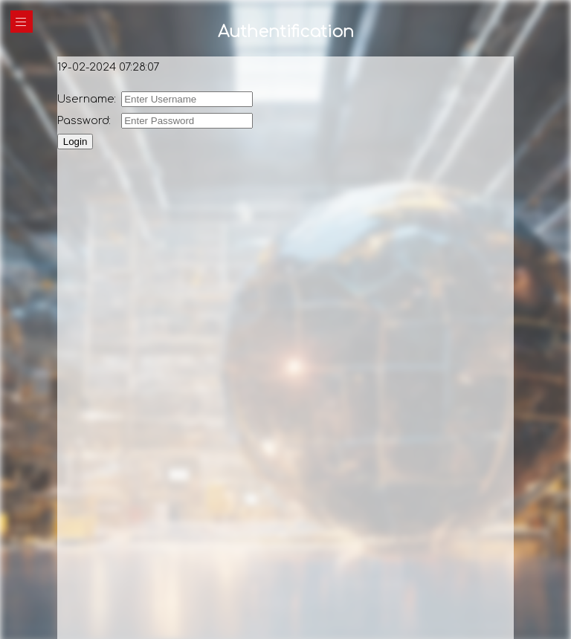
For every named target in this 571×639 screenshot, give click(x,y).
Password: (85, 120)
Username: (88, 99)
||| (22, 21)
